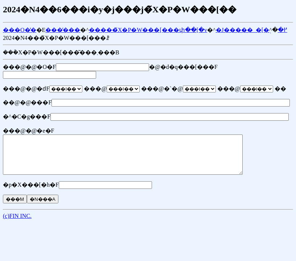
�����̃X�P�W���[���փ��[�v (148, 30)
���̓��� (62, 30)
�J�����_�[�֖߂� (251, 30)
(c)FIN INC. (17, 223)
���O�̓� (19, 30)
